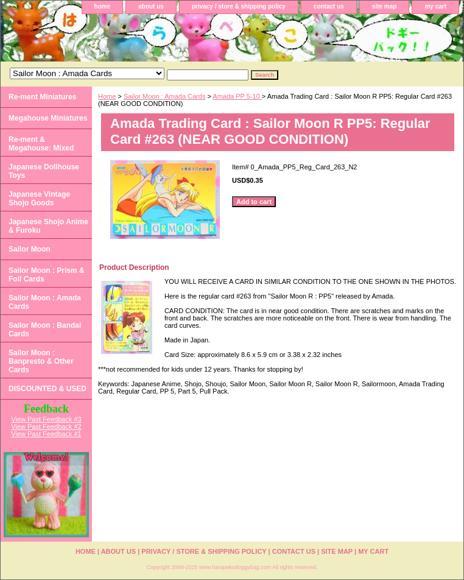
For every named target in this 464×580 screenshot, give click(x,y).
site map (384, 6)
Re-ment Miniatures (42, 97)
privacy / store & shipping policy (239, 6)
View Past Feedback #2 (46, 426)
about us (151, 6)
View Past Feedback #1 (46, 433)
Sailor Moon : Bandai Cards (45, 329)
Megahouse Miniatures (48, 118)
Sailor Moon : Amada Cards (165, 96)
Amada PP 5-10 (237, 96)
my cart (435, 6)
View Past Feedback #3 (46, 419)
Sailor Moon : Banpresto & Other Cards (41, 361)
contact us (329, 6)
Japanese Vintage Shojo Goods (39, 198)
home (102, 6)
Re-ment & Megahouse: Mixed (41, 143)
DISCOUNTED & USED (47, 388)
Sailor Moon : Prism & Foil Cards (47, 274)
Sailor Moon (30, 249)
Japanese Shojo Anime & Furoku (48, 226)
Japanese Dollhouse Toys (44, 171)
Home (107, 96)
